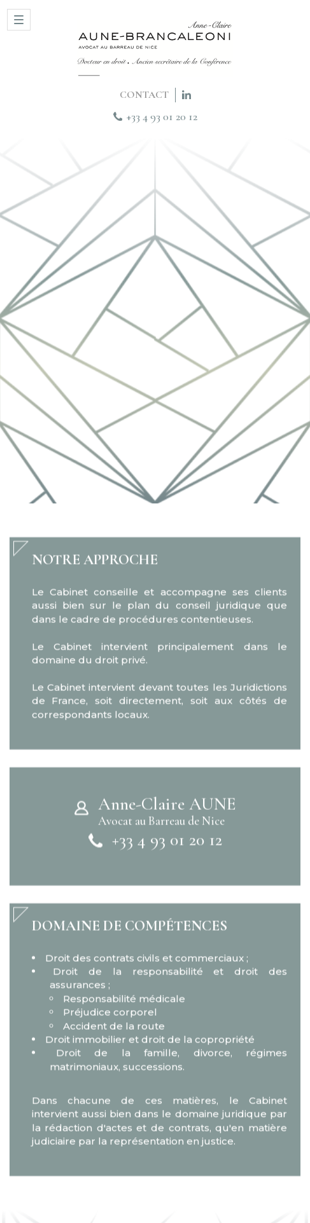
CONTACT (144, 94)
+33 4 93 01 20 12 (162, 116)
